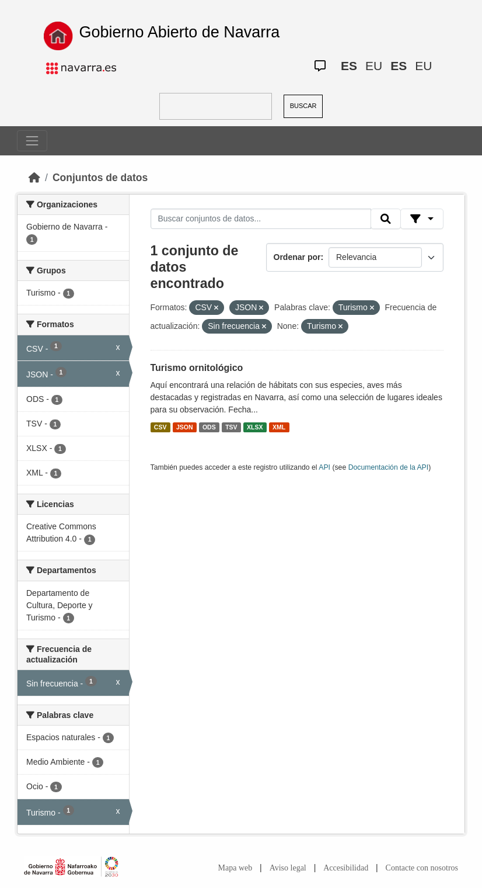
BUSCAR (303, 105)
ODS (209, 427)
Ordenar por (297, 257)
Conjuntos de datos (100, 177)
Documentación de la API (388, 467)
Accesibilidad (345, 867)
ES (349, 65)
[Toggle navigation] (32, 140)
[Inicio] (34, 177)
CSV (160, 427)
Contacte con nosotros (422, 867)
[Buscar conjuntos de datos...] (261, 219)
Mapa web (235, 867)
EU (373, 65)
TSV (231, 427)
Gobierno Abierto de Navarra (179, 32)
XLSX (255, 427)
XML (279, 427)
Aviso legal (288, 867)
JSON (184, 427)
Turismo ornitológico (197, 368)
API (324, 467)
